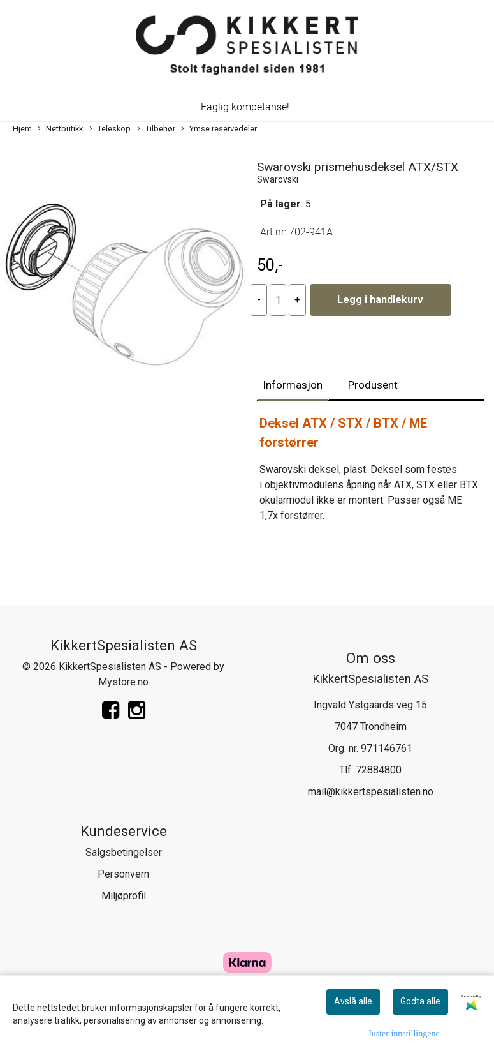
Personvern (123, 874)
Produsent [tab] (373, 384)
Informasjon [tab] (293, 384)
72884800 (379, 770)
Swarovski (277, 179)
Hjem (22, 128)
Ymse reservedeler (219, 129)
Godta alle (420, 1001)
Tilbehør (156, 129)
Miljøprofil (123, 896)
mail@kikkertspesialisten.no (370, 792)
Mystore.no (123, 682)
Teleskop (110, 129)
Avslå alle (353, 1001)
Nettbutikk (60, 129)
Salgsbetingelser (123, 852)
